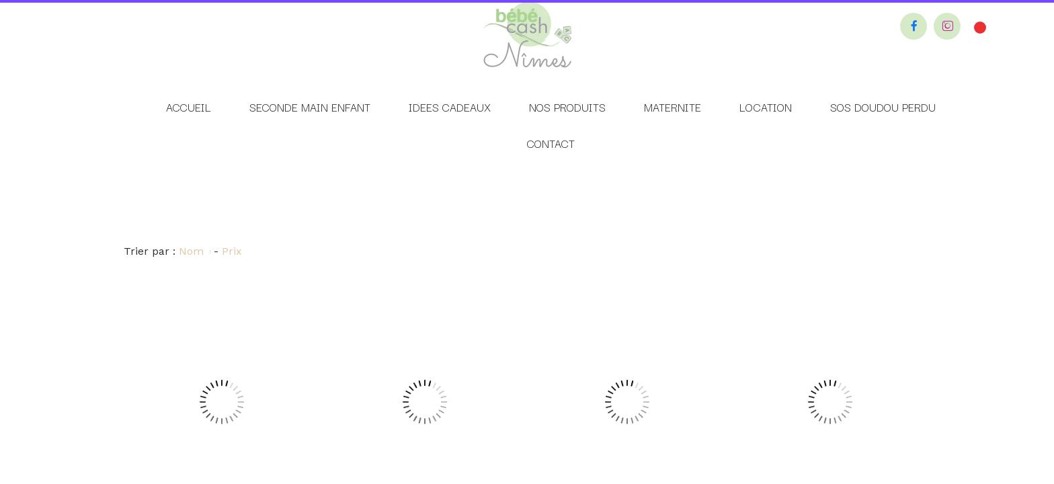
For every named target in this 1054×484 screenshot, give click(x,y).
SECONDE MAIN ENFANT (309, 107)
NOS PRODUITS (567, 107)
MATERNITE (672, 107)
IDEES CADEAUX (450, 107)
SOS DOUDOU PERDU (883, 107)
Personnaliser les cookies (624, 252)
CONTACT (551, 143)
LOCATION (765, 107)
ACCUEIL (188, 107)
